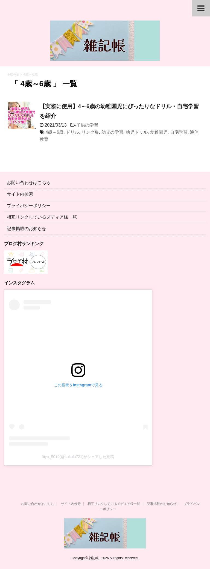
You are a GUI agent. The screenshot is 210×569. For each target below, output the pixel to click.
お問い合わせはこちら (29, 182)
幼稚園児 (159, 132)
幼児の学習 (112, 132)
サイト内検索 (20, 194)
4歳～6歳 (54, 132)
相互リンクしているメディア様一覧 (42, 217)
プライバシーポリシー (29, 205)
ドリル (72, 132)
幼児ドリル (137, 132)
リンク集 (90, 132)
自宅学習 (179, 132)
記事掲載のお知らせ (26, 228)
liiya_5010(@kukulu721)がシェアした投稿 (78, 456)
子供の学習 (87, 125)
